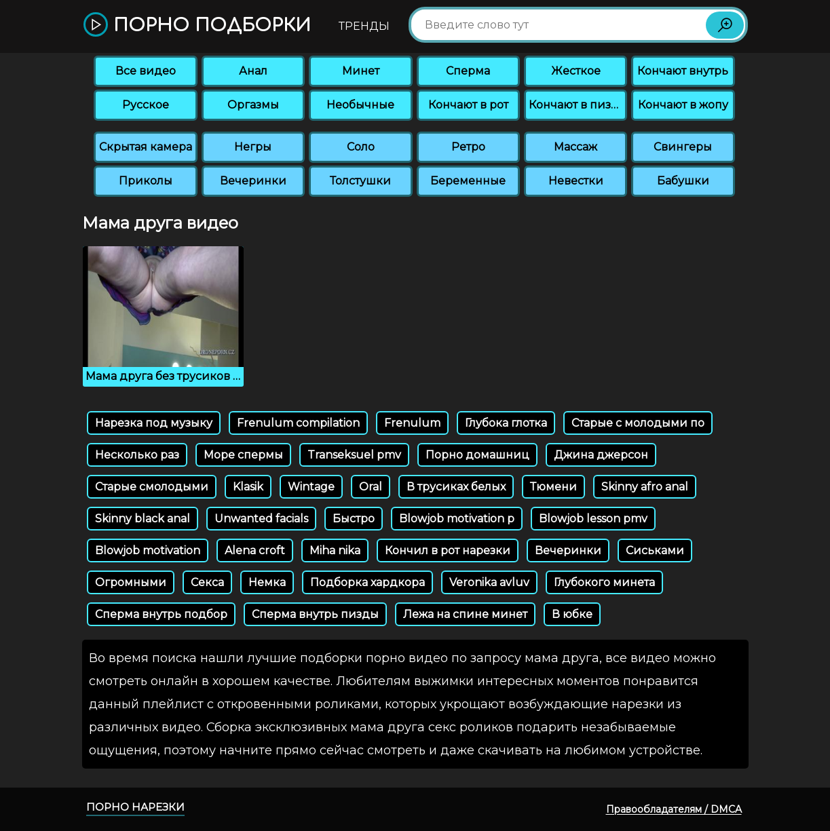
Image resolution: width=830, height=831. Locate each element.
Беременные (468, 180)
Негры (252, 146)
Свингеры (683, 146)
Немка (267, 582)
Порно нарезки (135, 806)
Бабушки (683, 180)
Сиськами (655, 550)
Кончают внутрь (682, 70)
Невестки (575, 180)
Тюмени (553, 486)
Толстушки (360, 180)
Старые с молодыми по (637, 423)
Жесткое (576, 70)
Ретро (468, 146)
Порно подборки (197, 25)
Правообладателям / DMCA (674, 809)
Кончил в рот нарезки (447, 550)
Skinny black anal (142, 518)
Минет (360, 70)
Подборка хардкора (367, 582)
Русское (145, 104)
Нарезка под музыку (153, 423)
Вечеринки (253, 180)
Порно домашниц (477, 454)
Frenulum (412, 423)
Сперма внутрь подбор (161, 614)
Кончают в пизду (577, 104)
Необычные (360, 104)
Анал (253, 70)
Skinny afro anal (644, 486)
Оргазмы (253, 104)
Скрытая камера (145, 146)
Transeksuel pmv (354, 454)
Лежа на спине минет (465, 614)
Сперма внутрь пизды (315, 614)
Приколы (145, 180)
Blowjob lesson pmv (593, 518)
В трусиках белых (456, 486)
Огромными (130, 582)
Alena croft (255, 550)
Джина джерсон (601, 454)
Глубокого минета (604, 582)
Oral (370, 486)
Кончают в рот (468, 104)
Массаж (575, 146)
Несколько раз (137, 454)
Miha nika (334, 550)
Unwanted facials (261, 518)
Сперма (468, 70)
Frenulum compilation (298, 423)
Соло (361, 146)
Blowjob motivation (147, 550)
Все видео (145, 70)
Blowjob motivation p (456, 518)
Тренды (364, 26)
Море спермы (243, 454)
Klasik (248, 486)
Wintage (311, 486)
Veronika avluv (489, 582)
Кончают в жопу (683, 104)
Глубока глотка (506, 423)
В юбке (572, 614)
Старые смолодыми (151, 486)
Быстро (354, 518)
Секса (207, 582)
